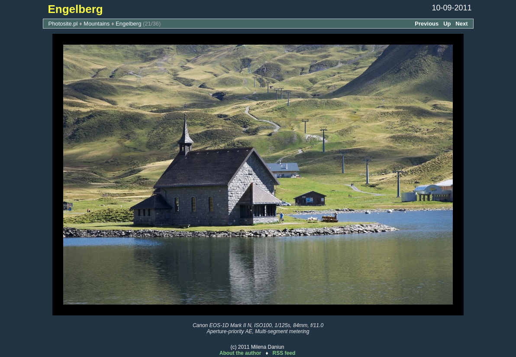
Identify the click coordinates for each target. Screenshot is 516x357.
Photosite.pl (63, 23)
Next (461, 23)
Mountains (97, 23)
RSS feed (284, 353)
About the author (240, 353)
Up (447, 23)
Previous (427, 23)
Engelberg (128, 23)
